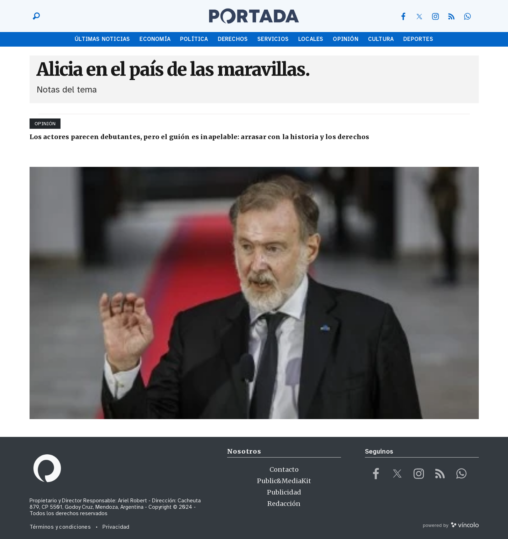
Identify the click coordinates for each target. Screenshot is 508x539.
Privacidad (116, 527)
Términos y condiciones (60, 527)
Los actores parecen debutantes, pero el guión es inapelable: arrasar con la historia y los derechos (200, 137)
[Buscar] (35, 16)
